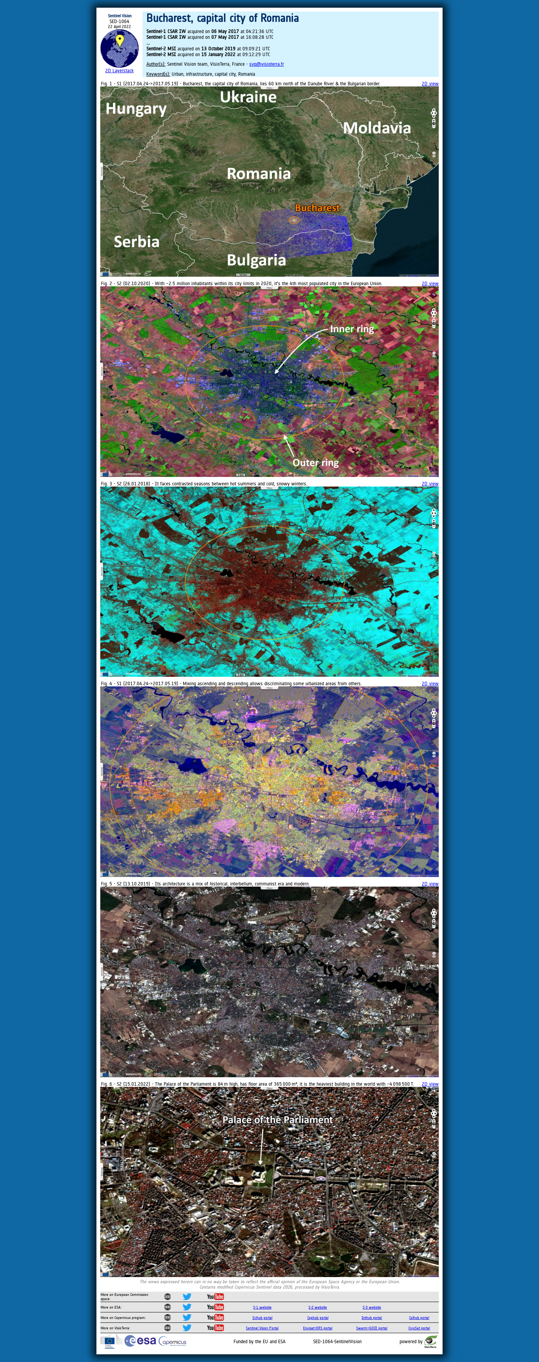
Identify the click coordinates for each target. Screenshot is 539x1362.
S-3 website (372, 1307)
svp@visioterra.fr (266, 64)
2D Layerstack (119, 70)
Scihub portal (262, 1317)
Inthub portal (372, 1317)
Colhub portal (419, 1317)
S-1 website (262, 1307)
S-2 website (317, 1307)
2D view (430, 83)
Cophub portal (317, 1317)
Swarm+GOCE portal (371, 1328)
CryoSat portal (419, 1328)
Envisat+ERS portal (317, 1328)
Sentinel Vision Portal (262, 1328)
